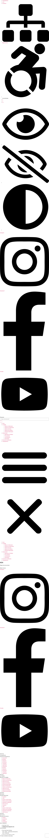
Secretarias (7, 438)
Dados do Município (9, 426)
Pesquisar (2, 417)
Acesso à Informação (6, 799)
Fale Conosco (5, 803)
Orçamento (4, 758)
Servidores (4, 762)
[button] (24, 492)
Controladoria (7, 437)
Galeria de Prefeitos (9, 430)
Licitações (4, 763)
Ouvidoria (4, 796)
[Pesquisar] (1, 421)
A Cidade (4, 424)
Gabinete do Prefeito (9, 434)
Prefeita (4, 817)
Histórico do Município (9, 427)
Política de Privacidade (7, 801)
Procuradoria (7, 435)
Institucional (4, 433)
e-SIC (3, 798)
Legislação (4, 764)
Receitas (4, 759)
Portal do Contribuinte (6, 440)
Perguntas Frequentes (6, 802)
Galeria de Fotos (8, 428)
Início (3, 423)
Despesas (4, 760)
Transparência (5, 441)
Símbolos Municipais (9, 431)
